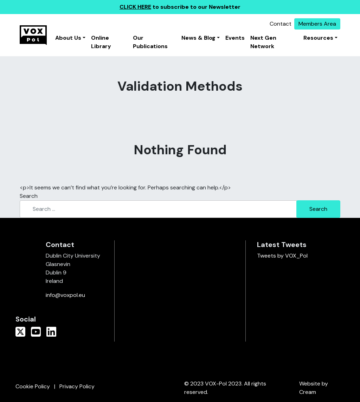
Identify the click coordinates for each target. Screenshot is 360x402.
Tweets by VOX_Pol (282, 255)
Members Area (317, 23)
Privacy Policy (77, 386)
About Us (68, 37)
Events (235, 37)
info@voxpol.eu (65, 295)
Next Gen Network (263, 42)
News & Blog (198, 37)
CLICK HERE (135, 7)
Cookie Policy (32, 386)
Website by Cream (313, 388)
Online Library (101, 42)
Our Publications (150, 42)
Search (29, 196)
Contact (280, 23)
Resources (318, 37)
